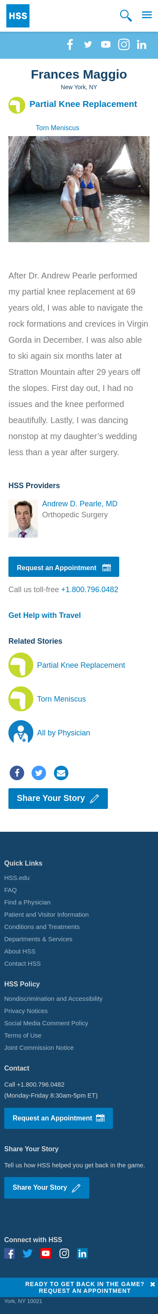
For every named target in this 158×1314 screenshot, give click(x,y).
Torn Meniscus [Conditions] (57, 127)
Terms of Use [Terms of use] (22, 1035)
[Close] (152, 1284)
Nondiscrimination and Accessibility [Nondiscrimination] (53, 998)
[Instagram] (124, 48)
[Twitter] (88, 48)
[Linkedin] (141, 48)
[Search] (126, 15)
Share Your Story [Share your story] (58, 798)
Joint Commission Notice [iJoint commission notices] (39, 1047)
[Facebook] (70, 48)
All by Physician (63, 733)
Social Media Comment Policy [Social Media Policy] (46, 1023)
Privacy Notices (26, 1010)
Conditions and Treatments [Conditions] (42, 926)
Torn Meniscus (61, 699)
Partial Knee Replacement (81, 665)
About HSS (19, 951)
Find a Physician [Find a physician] (27, 902)
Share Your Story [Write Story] (47, 1188)
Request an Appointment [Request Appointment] (58, 1118)
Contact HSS (22, 963)
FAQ (10, 889)
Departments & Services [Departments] (38, 938)
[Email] (61, 772)
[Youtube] (105, 48)
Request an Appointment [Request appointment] (64, 568)
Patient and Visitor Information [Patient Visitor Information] (46, 914)
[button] (146, 15)
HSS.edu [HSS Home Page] (16, 877)
